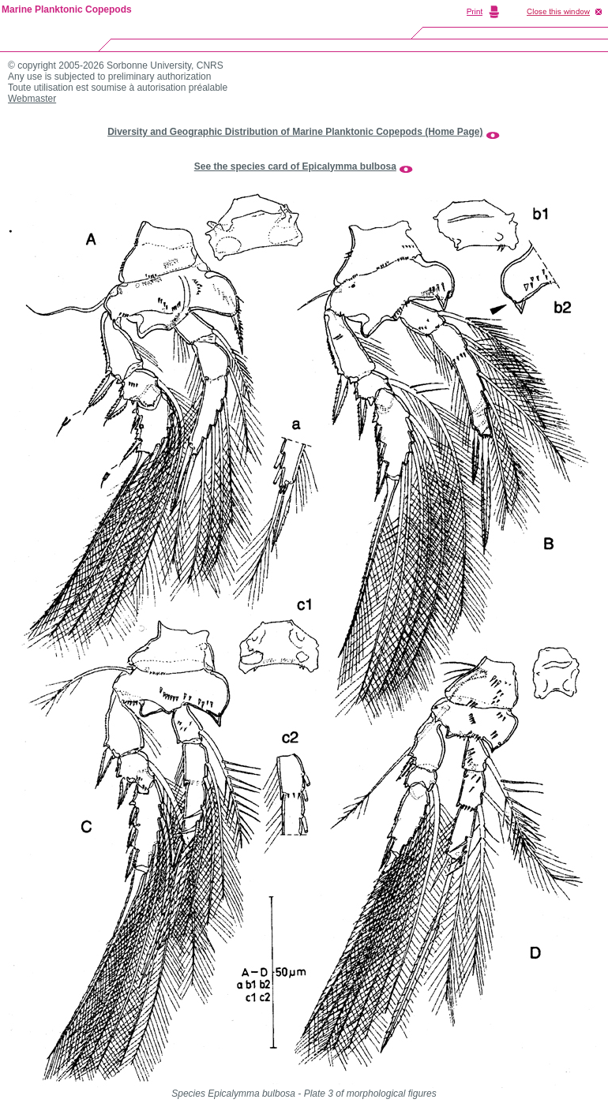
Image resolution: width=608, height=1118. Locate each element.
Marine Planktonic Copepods (67, 9)
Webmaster (32, 98)
